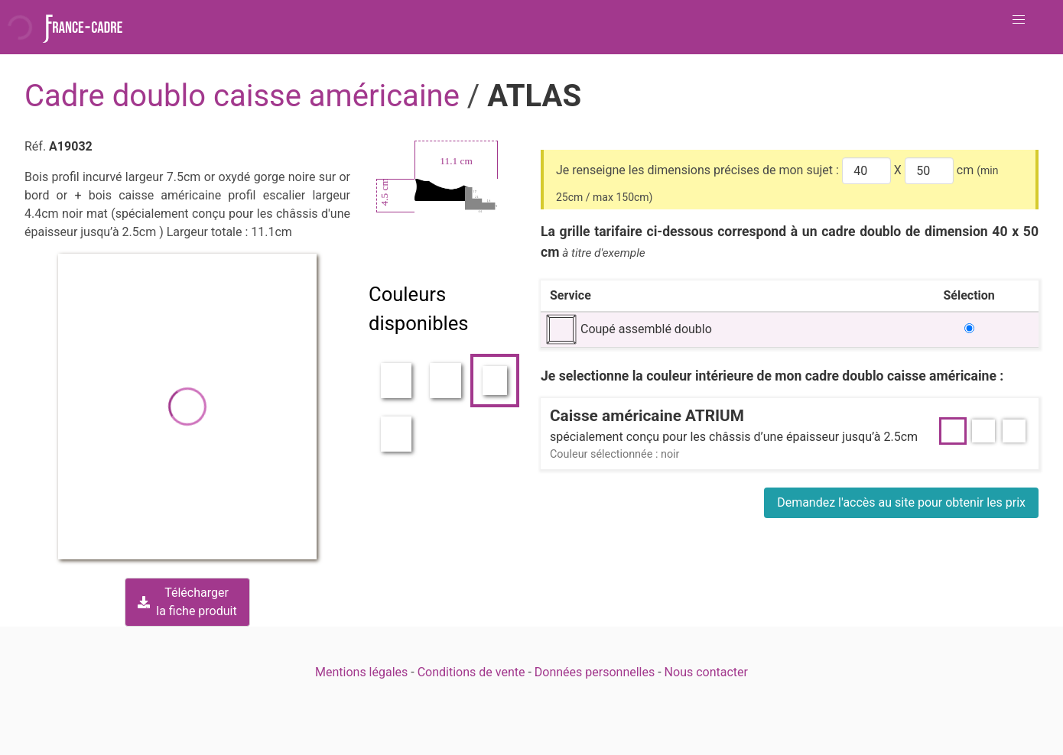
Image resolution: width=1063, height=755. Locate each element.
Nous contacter (706, 672)
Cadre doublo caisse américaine (245, 96)
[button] (1019, 20)
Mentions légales (361, 672)
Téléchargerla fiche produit (187, 601)
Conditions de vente (471, 672)
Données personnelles (595, 672)
